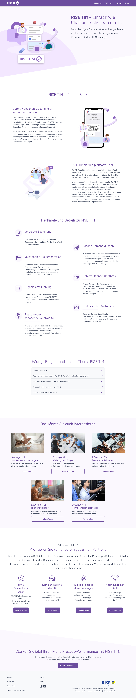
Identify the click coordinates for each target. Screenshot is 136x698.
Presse (42, 681)
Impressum (10, 681)
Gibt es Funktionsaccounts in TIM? (47, 387)
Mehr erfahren (27, 471)
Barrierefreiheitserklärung (16, 690)
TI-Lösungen (98, 3)
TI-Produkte (109, 3)
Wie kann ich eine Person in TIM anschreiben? (51, 381)
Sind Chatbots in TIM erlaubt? (45, 392)
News (127, 3)
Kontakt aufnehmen (68, 665)
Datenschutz (11, 686)
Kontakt (119, 3)
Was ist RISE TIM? (40, 370)
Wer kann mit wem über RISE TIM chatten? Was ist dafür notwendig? (60, 376)
